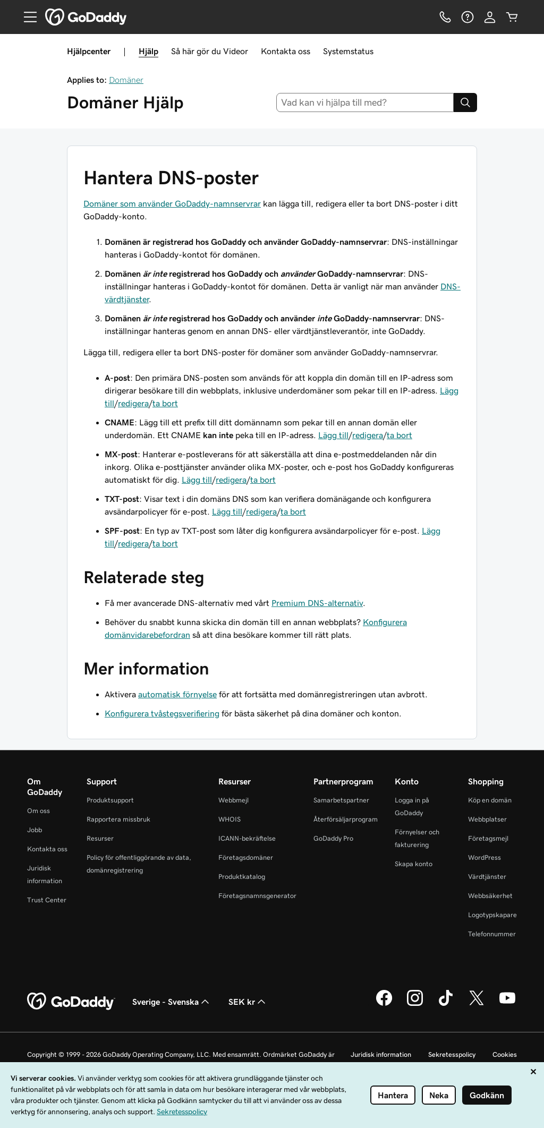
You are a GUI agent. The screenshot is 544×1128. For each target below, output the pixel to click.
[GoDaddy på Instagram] (414, 1004)
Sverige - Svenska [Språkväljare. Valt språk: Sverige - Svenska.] (171, 1001)
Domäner (126, 79)
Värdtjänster (487, 876)
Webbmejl (233, 800)
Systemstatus (348, 51)
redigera (133, 403)
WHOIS (229, 819)
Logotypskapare (492, 914)
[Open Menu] (26, 17)
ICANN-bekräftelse (247, 838)
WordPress (484, 857)
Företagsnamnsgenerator (257, 895)
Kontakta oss (285, 51)
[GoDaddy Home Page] (71, 1002)
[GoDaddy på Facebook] (384, 1004)
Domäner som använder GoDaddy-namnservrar (172, 203)
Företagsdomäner (245, 857)
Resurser (100, 838)
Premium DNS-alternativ (317, 603)
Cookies (504, 1054)
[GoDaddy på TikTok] (445, 1004)
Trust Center (46, 899)
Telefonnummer (492, 933)
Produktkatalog (241, 876)
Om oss (38, 810)
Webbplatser (487, 819)
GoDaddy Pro (333, 838)
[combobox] (365, 102)
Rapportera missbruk (118, 819)
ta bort (165, 403)
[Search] (465, 102)
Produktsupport (110, 800)
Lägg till (333, 435)
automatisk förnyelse (177, 694)
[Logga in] (490, 17)
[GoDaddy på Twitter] (476, 1004)
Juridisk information (381, 1054)
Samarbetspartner (341, 800)
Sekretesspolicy (451, 1054)
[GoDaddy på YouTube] (507, 1004)
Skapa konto (413, 863)
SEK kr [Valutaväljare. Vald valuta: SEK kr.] (248, 1001)
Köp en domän (490, 800)
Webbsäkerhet (490, 895)
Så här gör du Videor (209, 51)
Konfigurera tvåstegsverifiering (162, 713)
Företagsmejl (488, 838)
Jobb (34, 829)
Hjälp (148, 51)
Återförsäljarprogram (345, 819)
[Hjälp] (467, 17)
